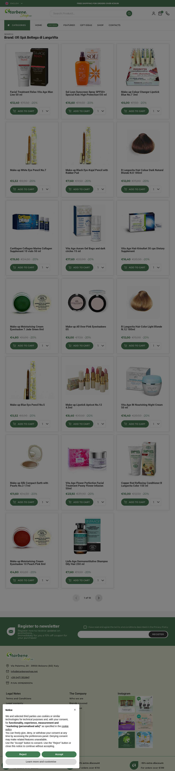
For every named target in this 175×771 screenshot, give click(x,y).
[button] (75, 709)
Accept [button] (59, 754)
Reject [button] (22, 754)
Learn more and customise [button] (41, 761)
